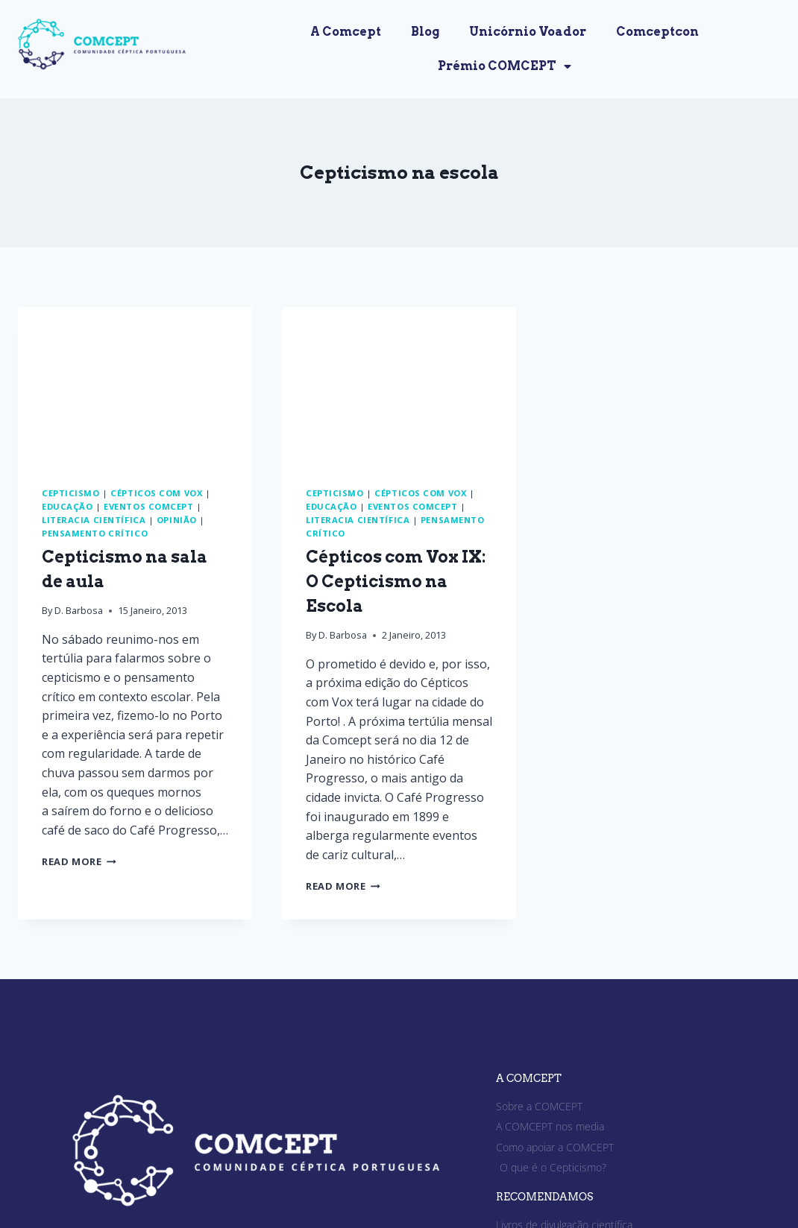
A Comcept (345, 32)
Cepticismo (71, 493)
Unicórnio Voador (527, 32)
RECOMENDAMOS (544, 1196)
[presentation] (135, 385)
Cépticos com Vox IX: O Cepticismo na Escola (396, 581)
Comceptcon (657, 32)
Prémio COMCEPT (504, 66)
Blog (425, 32)
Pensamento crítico (95, 533)
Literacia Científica (93, 519)
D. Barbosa (78, 610)
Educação (67, 506)
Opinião (177, 519)
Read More (79, 861)
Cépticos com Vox (156, 493)
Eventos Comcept (148, 506)
